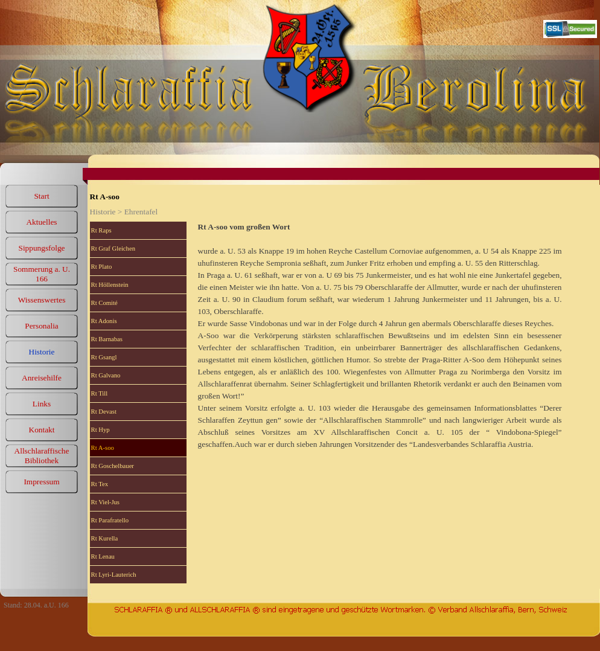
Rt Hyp (100, 429)
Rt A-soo (102, 447)
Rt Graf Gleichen (113, 248)
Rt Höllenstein (110, 284)
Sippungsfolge (41, 247)
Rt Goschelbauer (112, 466)
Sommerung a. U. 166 (41, 274)
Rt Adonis (104, 321)
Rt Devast (103, 411)
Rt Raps (101, 230)
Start (41, 195)
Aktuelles (41, 221)
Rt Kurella (104, 538)
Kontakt (42, 429)
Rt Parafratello (110, 520)
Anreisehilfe (42, 377)
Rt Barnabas (107, 339)
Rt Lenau (103, 556)
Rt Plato (101, 266)
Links (42, 403)
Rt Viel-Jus (105, 502)
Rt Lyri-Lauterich (113, 574)
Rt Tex (99, 484)
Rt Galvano (106, 375)
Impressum (41, 481)
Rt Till (99, 393)
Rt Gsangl (104, 357)
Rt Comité (104, 303)
